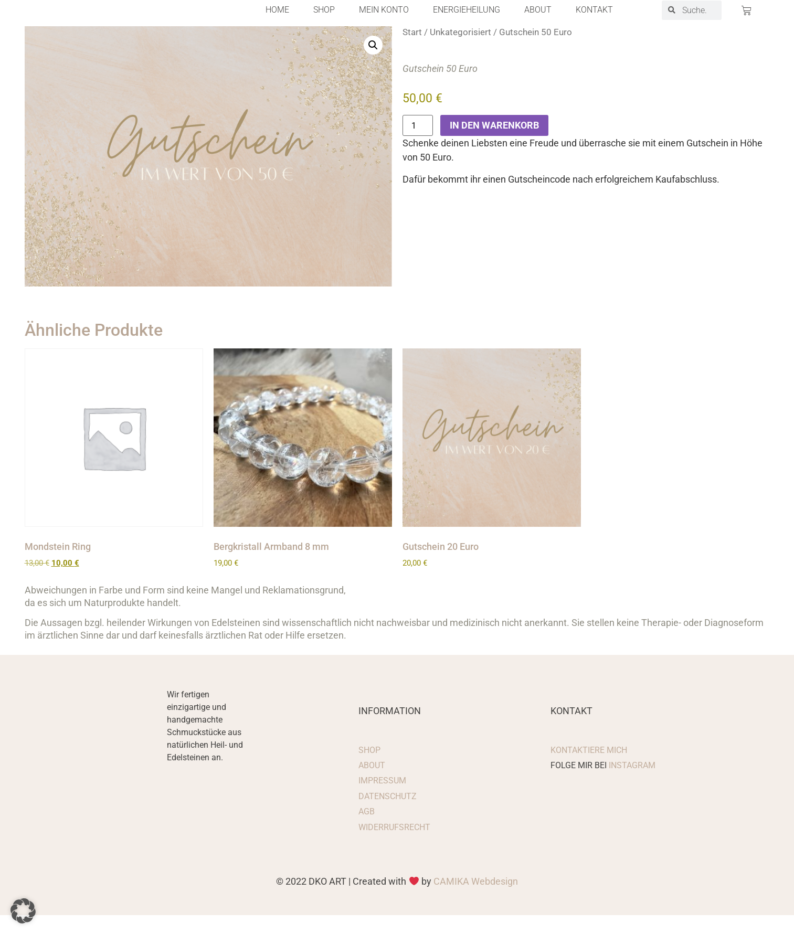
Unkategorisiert (460, 51)
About (538, 19)
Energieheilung (466, 19)
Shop (324, 19)
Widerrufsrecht (394, 846)
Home (277, 19)
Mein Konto (384, 19)
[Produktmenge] (418, 144)
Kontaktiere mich (588, 768)
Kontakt (594, 19)
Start (412, 51)
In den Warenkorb (494, 144)
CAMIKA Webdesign (475, 899)
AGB (366, 830)
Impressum (382, 799)
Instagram (632, 784)
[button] (373, 63)
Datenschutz (387, 815)
